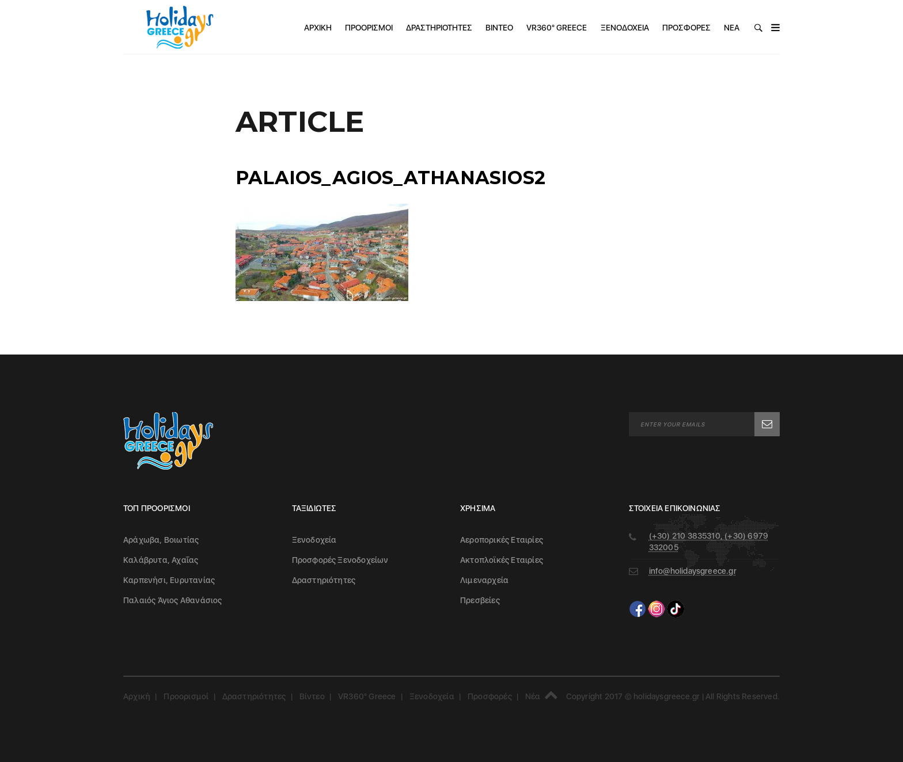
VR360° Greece (556, 27)
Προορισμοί (369, 27)
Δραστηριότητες (439, 27)
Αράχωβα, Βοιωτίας (161, 539)
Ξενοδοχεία (625, 27)
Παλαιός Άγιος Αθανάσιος (172, 600)
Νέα (731, 27)
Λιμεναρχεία (484, 580)
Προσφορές (686, 27)
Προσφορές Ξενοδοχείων (340, 560)
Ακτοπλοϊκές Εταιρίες (501, 560)
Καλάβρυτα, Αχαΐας (160, 560)
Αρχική (318, 27)
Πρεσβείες (480, 600)
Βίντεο (499, 27)
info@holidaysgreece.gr (693, 571)
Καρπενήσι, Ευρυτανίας (169, 580)
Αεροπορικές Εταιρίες (501, 539)
